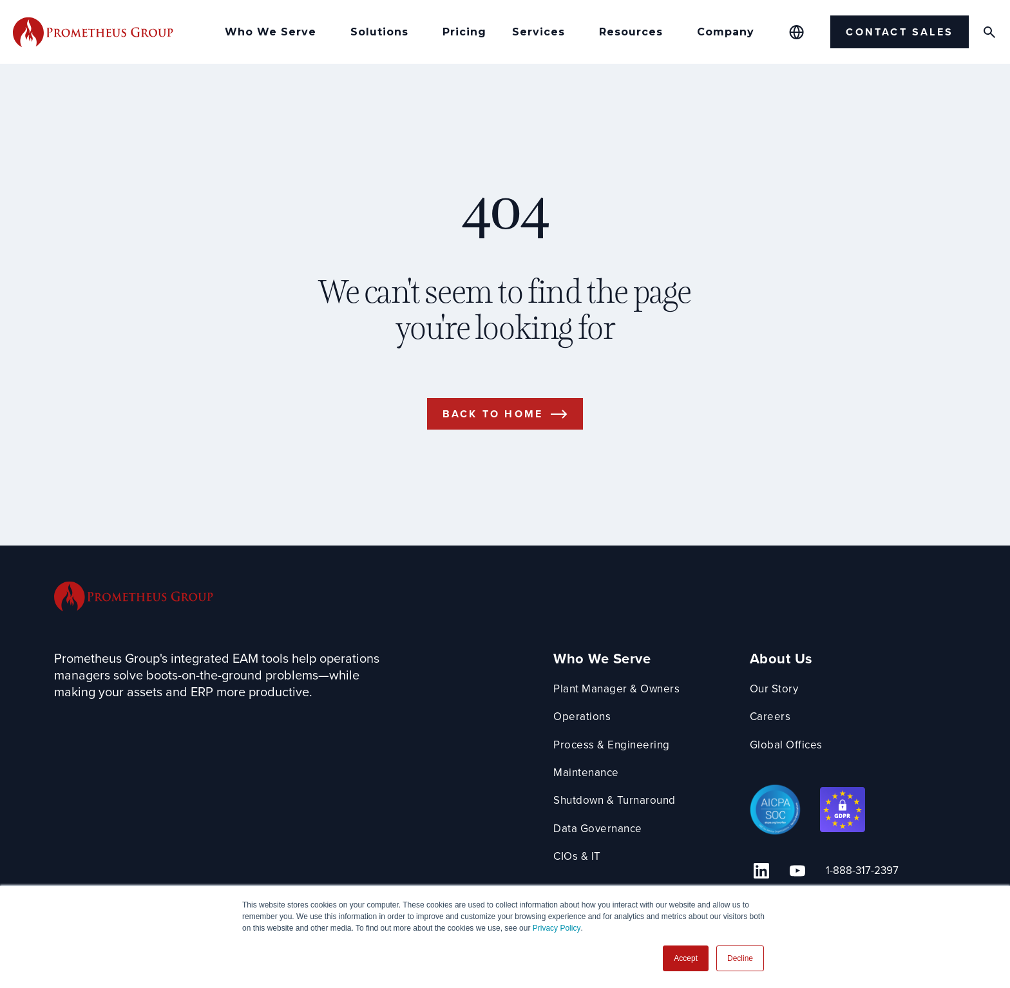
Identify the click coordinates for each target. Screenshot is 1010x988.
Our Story (786, 703)
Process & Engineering (617, 759)
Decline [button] (740, 958)
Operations (585, 730)
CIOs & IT (581, 870)
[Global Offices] (796, 32)
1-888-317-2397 (854, 882)
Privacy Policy (557, 928)
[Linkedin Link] (768, 882)
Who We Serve (604, 673)
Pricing (464, 32)
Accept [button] (686, 958)
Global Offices (797, 759)
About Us (791, 673)
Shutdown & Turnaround (620, 814)
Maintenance (590, 786)
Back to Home (493, 427)
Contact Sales (899, 31)
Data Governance (602, 842)
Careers (781, 730)
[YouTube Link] (796, 882)
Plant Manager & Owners (622, 703)
